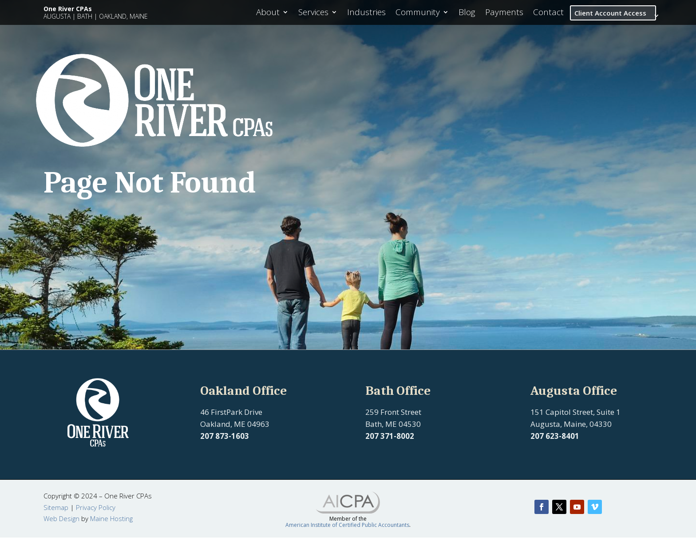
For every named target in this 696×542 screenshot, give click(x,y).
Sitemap (56, 511)
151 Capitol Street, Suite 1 (575, 416)
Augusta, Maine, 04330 (571, 428)
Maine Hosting (111, 522)
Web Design (61, 522)
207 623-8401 (554, 440)
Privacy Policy (95, 511)
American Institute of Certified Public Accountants (347, 529)
